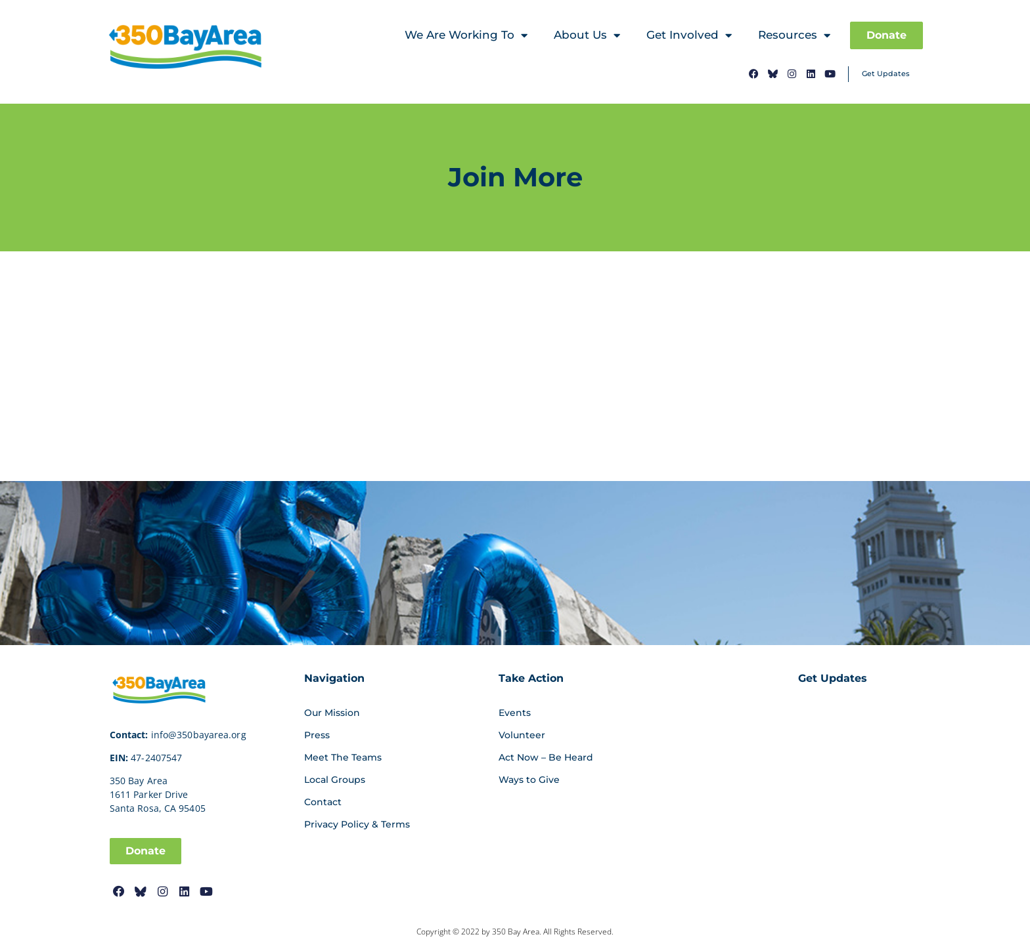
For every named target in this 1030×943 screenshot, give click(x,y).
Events (515, 713)
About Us (587, 36)
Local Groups (334, 780)
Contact (323, 802)
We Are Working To (466, 36)
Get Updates (886, 73)
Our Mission (332, 713)
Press (317, 735)
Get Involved (689, 36)
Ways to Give (529, 780)
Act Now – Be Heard (546, 757)
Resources (794, 36)
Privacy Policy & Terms (357, 824)
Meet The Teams (343, 757)
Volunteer (522, 735)
